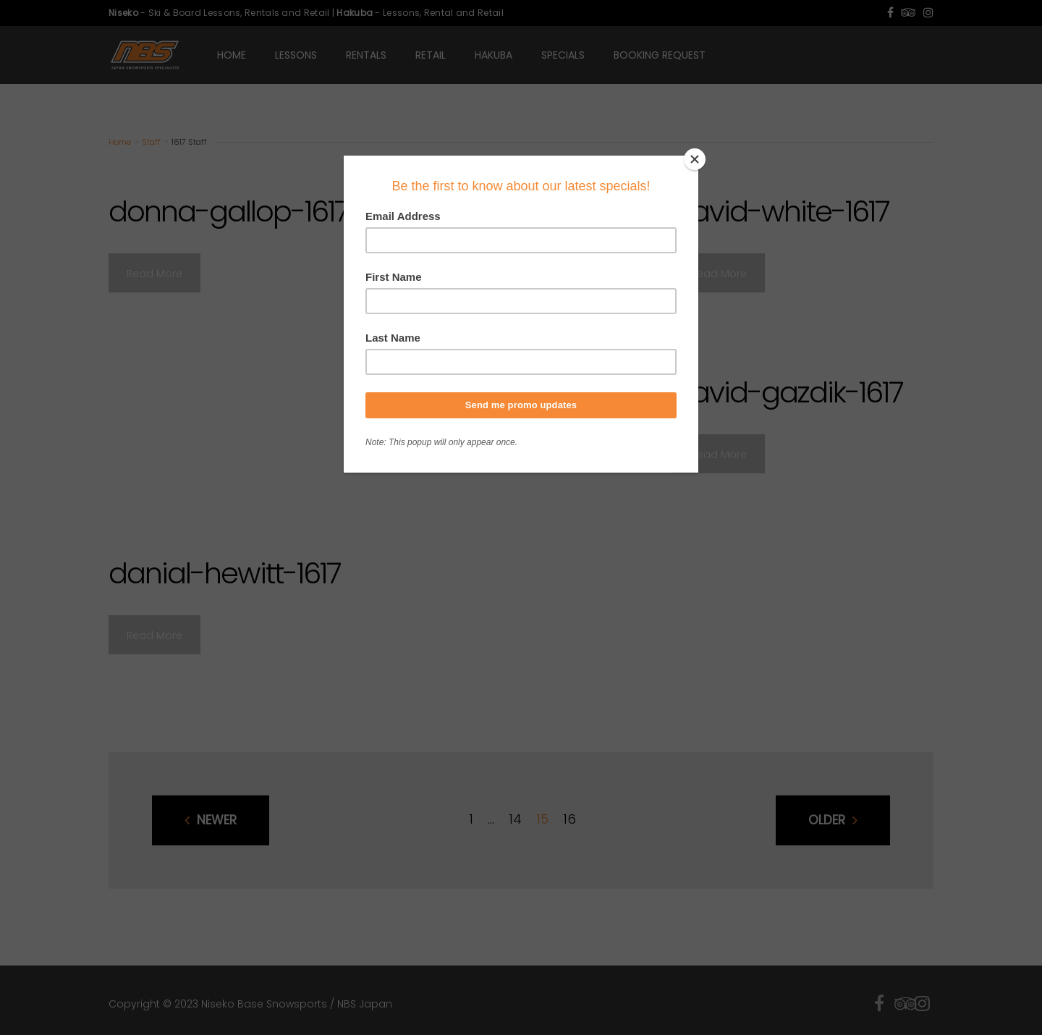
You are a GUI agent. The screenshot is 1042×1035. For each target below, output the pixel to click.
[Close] (695, 159)
